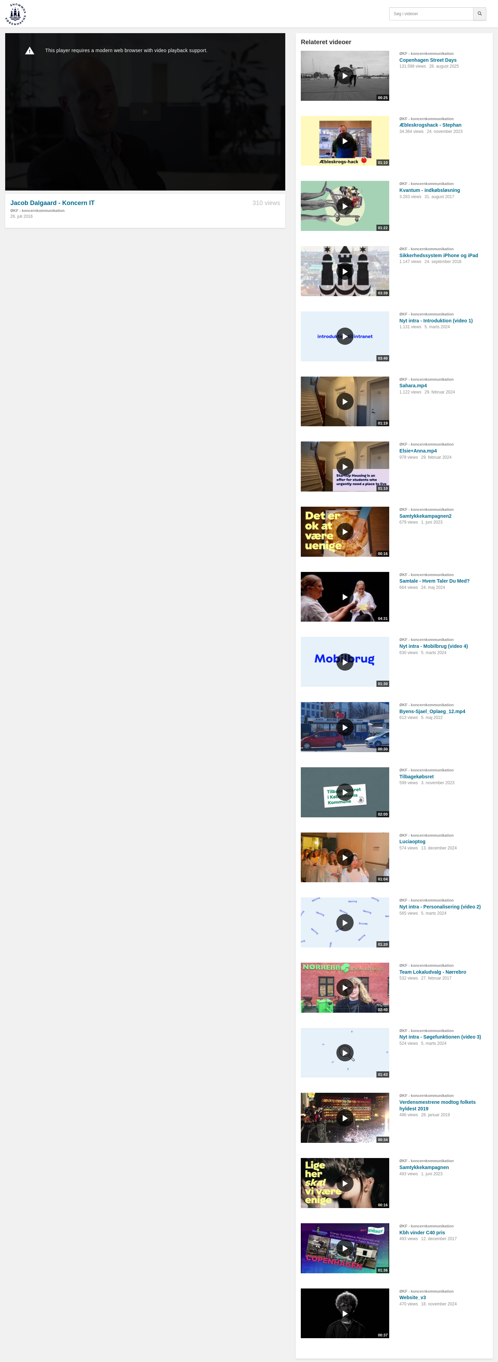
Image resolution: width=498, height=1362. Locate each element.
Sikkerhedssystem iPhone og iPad (439, 255)
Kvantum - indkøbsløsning (430, 190)
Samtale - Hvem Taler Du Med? (435, 581)
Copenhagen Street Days (428, 60)
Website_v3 (413, 1297)
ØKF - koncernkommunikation (37, 210)
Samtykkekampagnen (424, 1167)
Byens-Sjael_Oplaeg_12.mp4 (433, 711)
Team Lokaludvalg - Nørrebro (433, 972)
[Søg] (479, 13)
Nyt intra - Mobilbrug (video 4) (434, 646)
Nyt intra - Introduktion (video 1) (436, 320)
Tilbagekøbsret (417, 776)
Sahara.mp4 (413, 385)
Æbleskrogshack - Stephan (431, 125)
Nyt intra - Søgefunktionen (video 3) (440, 1037)
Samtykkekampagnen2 (426, 516)
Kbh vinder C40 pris (422, 1232)
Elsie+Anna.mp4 (418, 451)
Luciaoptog (412, 841)
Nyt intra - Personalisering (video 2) (440, 906)
